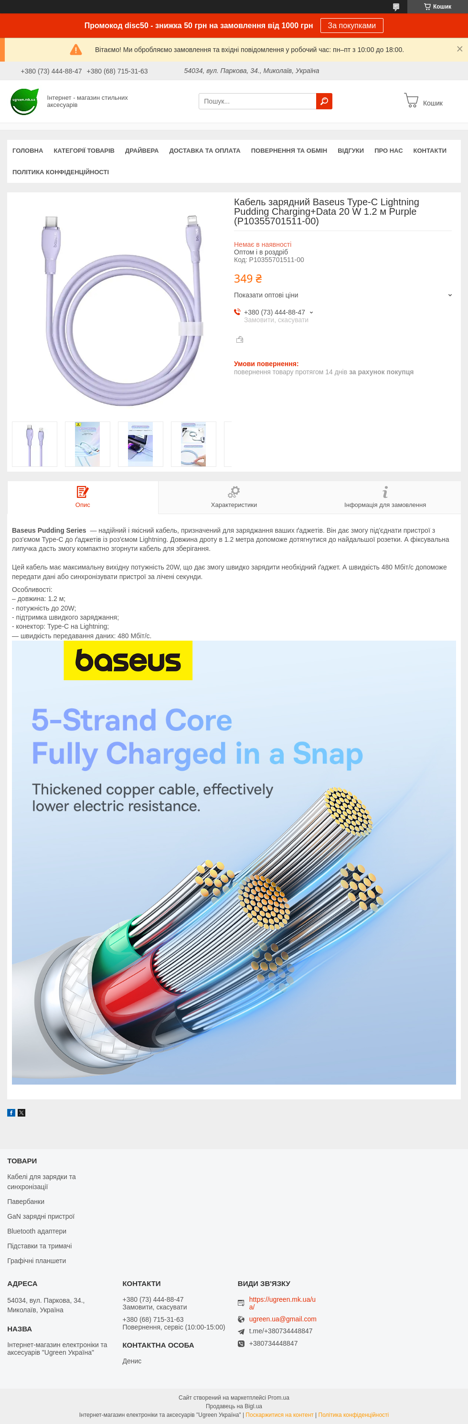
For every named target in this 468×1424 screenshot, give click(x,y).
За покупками (352, 25)
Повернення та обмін (289, 150)
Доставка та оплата (205, 150)
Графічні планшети (36, 1261)
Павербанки (25, 1201)
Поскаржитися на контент (279, 1415)
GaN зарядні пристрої (40, 1216)
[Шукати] (324, 101)
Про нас (388, 150)
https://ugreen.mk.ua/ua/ (282, 1303)
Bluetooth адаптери (36, 1231)
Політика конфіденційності (60, 172)
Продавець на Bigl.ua (234, 1406)
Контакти (430, 150)
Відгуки (351, 150)
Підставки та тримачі (39, 1246)
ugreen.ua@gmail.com (283, 1319)
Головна (27, 150)
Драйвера (142, 150)
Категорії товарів (84, 150)
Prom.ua (278, 1397)
